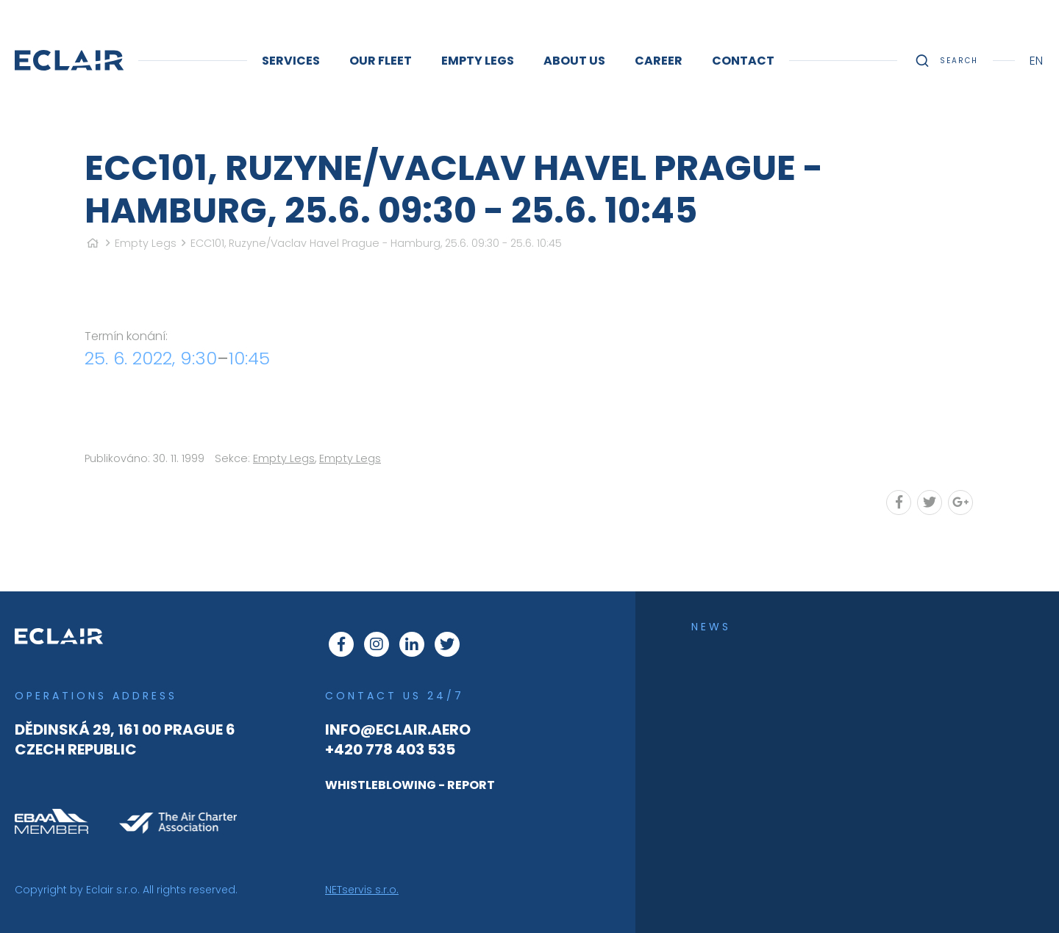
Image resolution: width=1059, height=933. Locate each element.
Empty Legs (145, 243)
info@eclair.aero (398, 729)
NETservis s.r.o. (362, 889)
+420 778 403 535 (390, 749)
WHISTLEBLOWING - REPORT (410, 785)
